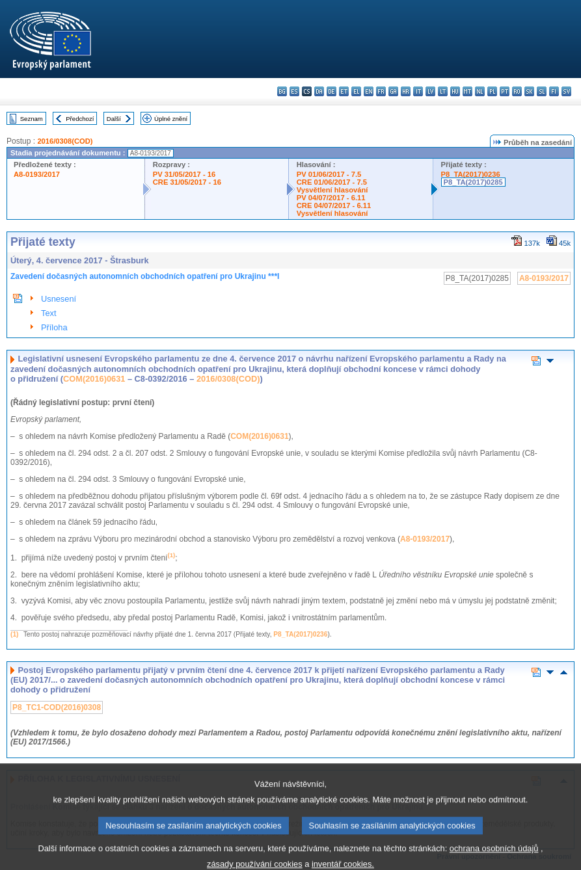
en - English (368, 91)
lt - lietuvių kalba (443, 91)
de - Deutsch (331, 91)
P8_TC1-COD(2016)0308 (56, 707)
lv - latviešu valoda (430, 91)
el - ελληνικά (356, 91)
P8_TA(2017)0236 (470, 174)
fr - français (381, 91)
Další (114, 118)
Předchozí (80, 118)
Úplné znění (170, 118)
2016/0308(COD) (64, 141)
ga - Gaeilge (393, 91)
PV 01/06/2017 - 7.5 (329, 174)
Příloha (54, 327)
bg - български (282, 91)
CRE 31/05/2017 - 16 (187, 182)
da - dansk (319, 91)
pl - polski (492, 91)
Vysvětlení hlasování (332, 190)
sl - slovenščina (542, 91)
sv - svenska (566, 91)
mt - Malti (467, 91)
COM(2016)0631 (94, 379)
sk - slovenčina (529, 91)
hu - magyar (455, 91)
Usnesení (58, 299)
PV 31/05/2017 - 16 (184, 174)
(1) (14, 634)
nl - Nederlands (480, 91)
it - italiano (418, 91)
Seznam (31, 118)
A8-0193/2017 (37, 174)
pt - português (504, 91)
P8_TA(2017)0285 (473, 182)
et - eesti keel (344, 91)
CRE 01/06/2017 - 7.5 (332, 182)
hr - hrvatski (406, 91)
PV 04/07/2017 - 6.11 (331, 198)
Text (48, 313)
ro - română (517, 91)
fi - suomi (554, 91)
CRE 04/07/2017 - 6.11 (334, 205)
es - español (294, 91)
